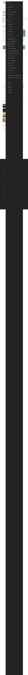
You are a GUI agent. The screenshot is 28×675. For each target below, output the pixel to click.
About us (4, 167)
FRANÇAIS (10, 89)
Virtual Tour (10, 24)
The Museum (10, 5)
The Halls (10, 29)
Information (10, 7)
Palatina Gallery (11, 43)
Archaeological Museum (13, 51)
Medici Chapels (11, 46)
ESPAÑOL (10, 92)
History (9, 9)
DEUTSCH (10, 87)
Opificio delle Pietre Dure (13, 53)
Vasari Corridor (11, 63)
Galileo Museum (11, 55)
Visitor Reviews (11, 14)
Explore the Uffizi (11, 19)
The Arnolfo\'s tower (12, 60)
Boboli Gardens (11, 58)
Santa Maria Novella (12, 68)
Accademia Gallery (12, 41)
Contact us (10, 17)
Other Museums (10, 36)
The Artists (10, 31)
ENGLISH (10, 82)
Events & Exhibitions (12, 12)
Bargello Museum (11, 38)
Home (8, 2)
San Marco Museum (12, 48)
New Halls (10, 34)
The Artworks (10, 26)
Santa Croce (10, 70)
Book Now (10, 22)
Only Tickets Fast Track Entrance (14, 77)
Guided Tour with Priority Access (14, 75)
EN (8, 80)
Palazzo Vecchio (11, 65)
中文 (9, 84)
